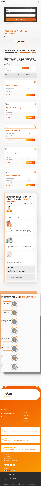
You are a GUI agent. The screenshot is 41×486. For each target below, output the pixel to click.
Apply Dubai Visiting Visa (20, 19)
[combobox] (21, 10)
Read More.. (34, 38)
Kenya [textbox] (7, 10)
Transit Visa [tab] (8, 70)
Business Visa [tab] (18, 68)
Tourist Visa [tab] (25, 68)
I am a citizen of (21, 8)
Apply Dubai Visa (31, 94)
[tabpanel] (20, 134)
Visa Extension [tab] (9, 68)
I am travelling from (21, 12)
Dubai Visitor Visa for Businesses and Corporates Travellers (25, 415)
